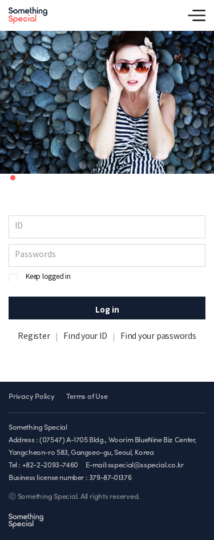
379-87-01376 (110, 478)
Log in (107, 310)
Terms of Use (86, 397)
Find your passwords (158, 336)
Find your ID (85, 336)
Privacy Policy (32, 397)
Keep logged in (48, 277)
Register (34, 336)
